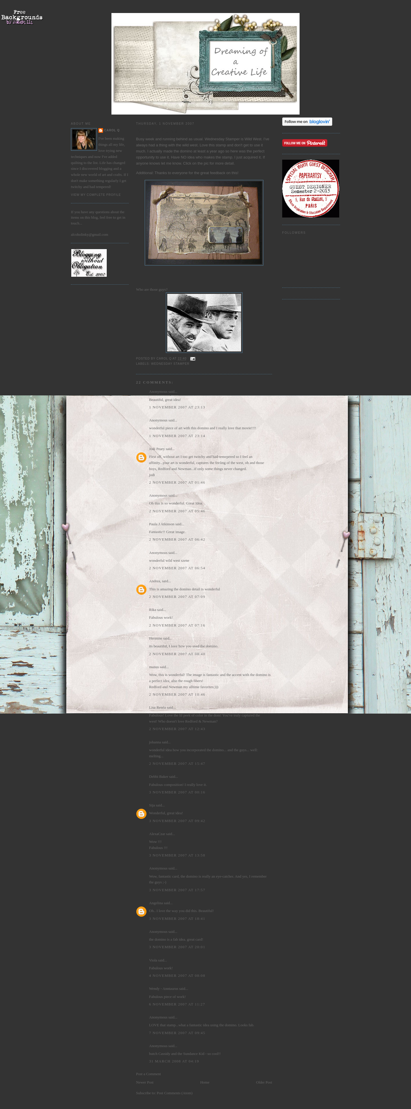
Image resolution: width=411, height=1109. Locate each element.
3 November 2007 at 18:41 (177, 918)
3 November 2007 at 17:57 (177, 890)
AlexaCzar (157, 834)
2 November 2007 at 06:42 (177, 539)
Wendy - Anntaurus (163, 988)
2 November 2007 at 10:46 (177, 694)
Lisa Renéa (157, 707)
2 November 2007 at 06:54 (177, 568)
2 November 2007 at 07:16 (177, 625)
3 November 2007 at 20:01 (177, 947)
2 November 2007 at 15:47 (177, 763)
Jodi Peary (157, 449)
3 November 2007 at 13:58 (177, 855)
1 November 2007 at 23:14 (177, 436)
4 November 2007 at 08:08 (177, 975)
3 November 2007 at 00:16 (177, 792)
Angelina (156, 903)
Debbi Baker (158, 776)
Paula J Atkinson (161, 524)
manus (154, 667)
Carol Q (112, 130)
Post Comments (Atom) (175, 1093)
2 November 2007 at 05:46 (177, 511)
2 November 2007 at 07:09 (177, 596)
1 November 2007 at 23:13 (177, 407)
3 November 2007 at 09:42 (177, 821)
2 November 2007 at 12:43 (177, 729)
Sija (152, 805)
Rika (152, 609)
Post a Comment (148, 1074)
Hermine (155, 638)
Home (205, 1082)
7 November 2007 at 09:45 (177, 1033)
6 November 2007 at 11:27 (177, 1004)
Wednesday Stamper (170, 363)
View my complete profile (96, 194)
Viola (153, 960)
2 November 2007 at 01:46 (177, 482)
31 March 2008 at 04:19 (174, 1061)
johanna (155, 742)
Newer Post (144, 1082)
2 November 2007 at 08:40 (177, 654)
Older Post (264, 1082)
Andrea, (155, 581)
